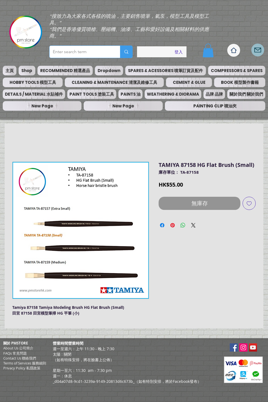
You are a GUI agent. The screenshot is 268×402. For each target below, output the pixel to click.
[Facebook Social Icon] (234, 347)
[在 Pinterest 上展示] (172, 225)
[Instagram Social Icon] (243, 347)
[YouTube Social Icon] (253, 347)
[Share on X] (193, 225)
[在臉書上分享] (162, 225)
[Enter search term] (81, 52)
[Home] (233, 50)
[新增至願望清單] (249, 203)
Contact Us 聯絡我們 (19, 358)
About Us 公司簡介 (18, 348)
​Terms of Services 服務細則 (24, 363)
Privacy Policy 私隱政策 (21, 368)
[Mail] (257, 50)
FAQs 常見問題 (15, 353)
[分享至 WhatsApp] (183, 225)
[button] (208, 50)
